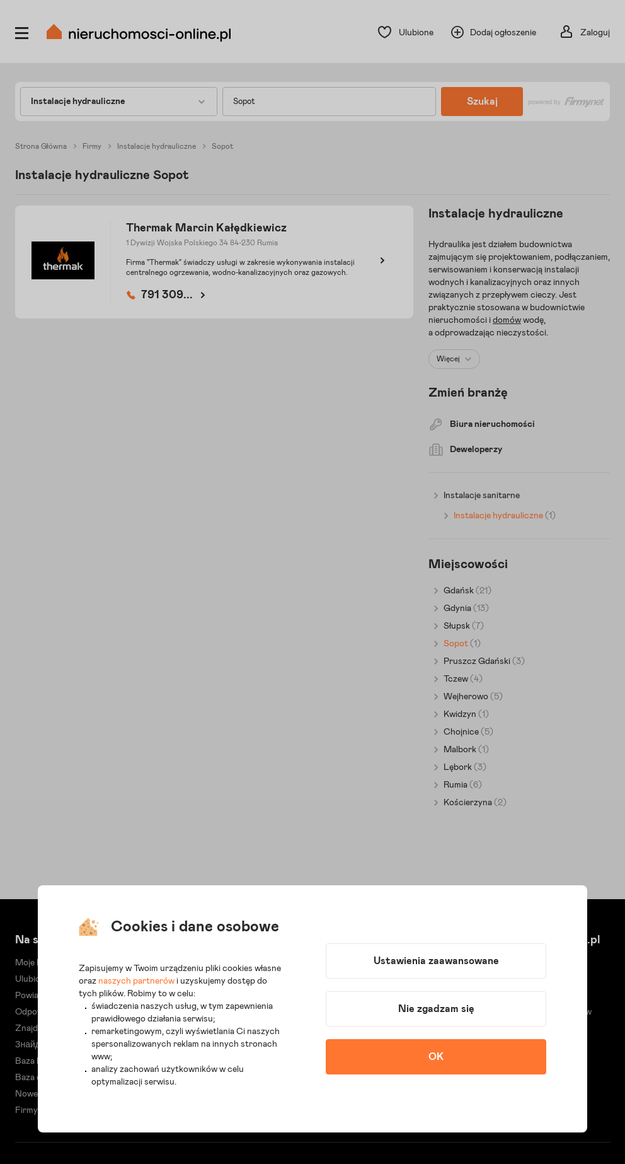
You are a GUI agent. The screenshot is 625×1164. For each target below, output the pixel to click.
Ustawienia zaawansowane (436, 961)
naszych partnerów (136, 981)
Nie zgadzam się (436, 1009)
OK (436, 1057)
